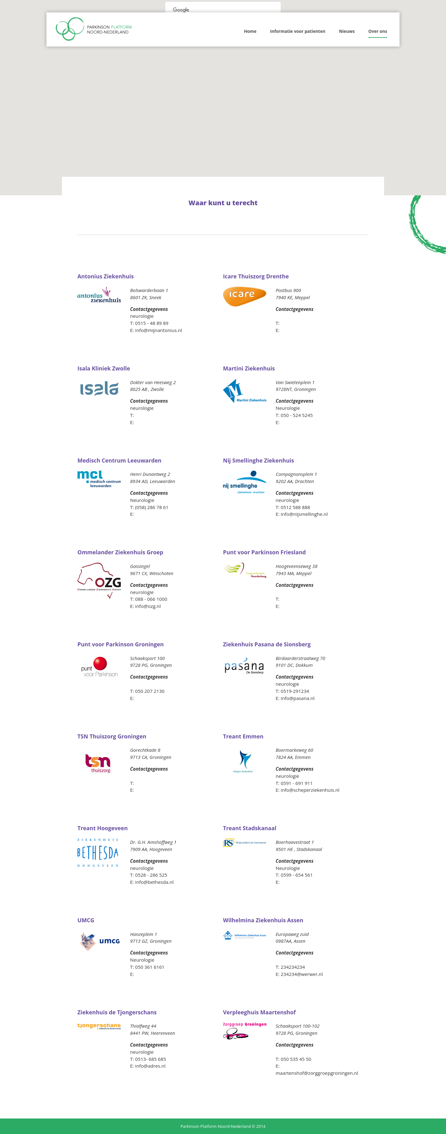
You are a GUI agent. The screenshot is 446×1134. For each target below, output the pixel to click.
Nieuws (347, 31)
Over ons (377, 31)
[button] (240, 156)
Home (250, 31)
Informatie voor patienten (297, 31)
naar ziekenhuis (150, 312)
